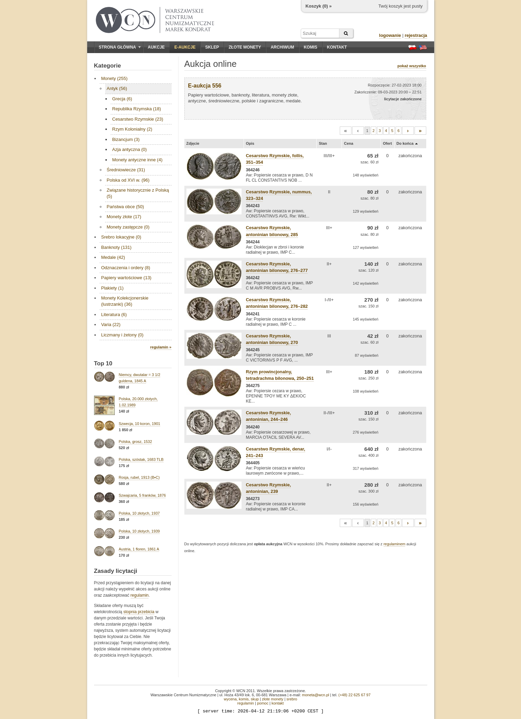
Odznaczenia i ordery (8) (125, 267)
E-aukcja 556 (205, 86)
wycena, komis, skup (241, 699)
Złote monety (244, 47)
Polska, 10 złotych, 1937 (139, 513)
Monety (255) (114, 78)
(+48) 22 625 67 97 (354, 695)
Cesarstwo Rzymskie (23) (137, 119)
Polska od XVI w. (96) (128, 180)
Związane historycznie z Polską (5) (138, 193)
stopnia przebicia (138, 611)
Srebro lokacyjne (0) (121, 237)
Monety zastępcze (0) (128, 227)
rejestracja (416, 35)
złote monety (272, 699)
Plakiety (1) (112, 288)
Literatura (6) (114, 314)
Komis (310, 47)
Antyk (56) (117, 88)
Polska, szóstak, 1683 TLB (141, 459)
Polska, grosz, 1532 (135, 441)
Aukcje (156, 47)
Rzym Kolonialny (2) (132, 129)
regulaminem (395, 544)
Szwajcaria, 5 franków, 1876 (142, 495)
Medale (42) (113, 257)
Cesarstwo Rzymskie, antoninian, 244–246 (268, 416)
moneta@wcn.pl (315, 695)
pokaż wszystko (411, 66)
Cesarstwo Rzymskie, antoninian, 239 (268, 488)
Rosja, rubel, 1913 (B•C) (139, 477)
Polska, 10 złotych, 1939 (139, 531)
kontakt (278, 703)
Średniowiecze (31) (126, 169)
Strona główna (120, 47)
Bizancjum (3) (126, 139)
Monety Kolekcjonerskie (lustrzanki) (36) (125, 301)
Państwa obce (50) (125, 206)
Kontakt (337, 47)
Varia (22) (111, 324)
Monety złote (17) (124, 216)
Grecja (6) (122, 98)
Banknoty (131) (116, 247)
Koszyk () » (319, 6)
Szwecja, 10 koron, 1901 (139, 424)
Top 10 (103, 363)
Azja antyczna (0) (129, 149)
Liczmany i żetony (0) (122, 334)
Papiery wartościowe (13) (126, 277)
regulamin (140, 595)
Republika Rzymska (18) (136, 108)
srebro (291, 699)
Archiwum (282, 47)
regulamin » (161, 347)
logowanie (390, 35)
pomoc (262, 703)
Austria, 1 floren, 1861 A (139, 549)
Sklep (212, 47)
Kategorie (107, 65)
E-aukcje (184, 47)
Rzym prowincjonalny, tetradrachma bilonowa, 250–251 (280, 375)
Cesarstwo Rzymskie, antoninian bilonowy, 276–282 (277, 303)
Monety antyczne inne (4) (137, 159)
